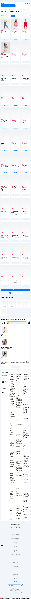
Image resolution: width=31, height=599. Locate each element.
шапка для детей (25, 497)
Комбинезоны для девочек (19, 397)
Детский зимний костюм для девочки (18, 408)
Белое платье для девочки (18, 412)
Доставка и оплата (15, 531)
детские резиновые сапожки (18, 518)
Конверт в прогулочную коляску (12, 445)
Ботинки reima (25, 395)
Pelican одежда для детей (26, 445)
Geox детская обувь (26, 378)
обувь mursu (25, 412)
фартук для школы (12, 396)
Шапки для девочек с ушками (26, 514)
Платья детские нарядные (12, 510)
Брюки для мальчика (11, 477)
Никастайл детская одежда (26, 441)
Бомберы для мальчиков (11, 497)
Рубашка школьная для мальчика (12, 391)
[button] (8, 5)
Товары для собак (15, 574)
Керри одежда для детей (26, 436)
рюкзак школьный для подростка (26, 496)
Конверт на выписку (11, 428)
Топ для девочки (25, 492)
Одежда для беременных (18, 446)
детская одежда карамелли (25, 462)
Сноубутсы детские (18, 502)
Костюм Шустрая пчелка (6, 347)
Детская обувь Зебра (25, 384)
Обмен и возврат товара (15, 534)
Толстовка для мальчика (12, 484)
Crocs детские (18, 513)
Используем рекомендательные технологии (15, 590)
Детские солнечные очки (25, 511)
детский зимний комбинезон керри (19, 482)
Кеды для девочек (19, 443)
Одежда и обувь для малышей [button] (4, 377)
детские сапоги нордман (18, 506)
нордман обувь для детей (19, 511)
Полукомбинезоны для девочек (19, 424)
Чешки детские (18, 512)
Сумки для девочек (26, 516)
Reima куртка (18, 474)
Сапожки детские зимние (26, 386)
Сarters (24, 449)
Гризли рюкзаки (12, 377)
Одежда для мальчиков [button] (4, 380)
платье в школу (12, 389)
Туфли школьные (12, 399)
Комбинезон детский (18, 449)
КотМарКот (25, 478)
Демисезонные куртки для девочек (19, 393)
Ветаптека (15, 578)
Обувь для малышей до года (12, 455)
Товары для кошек (15, 571)
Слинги (17, 447)
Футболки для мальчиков (12, 479)
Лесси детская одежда (25, 426)
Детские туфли (18, 444)
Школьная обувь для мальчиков (12, 401)
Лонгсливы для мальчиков (12, 504)
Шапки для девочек (26, 502)
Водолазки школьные (11, 423)
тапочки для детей (19, 516)
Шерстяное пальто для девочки (19, 426)
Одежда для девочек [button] (4, 382)
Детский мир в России (12, 592)
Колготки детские (26, 481)
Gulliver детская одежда (25, 419)
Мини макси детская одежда (25, 463)
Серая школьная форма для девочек (12, 393)
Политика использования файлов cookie (16, 539)
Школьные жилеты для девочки (12, 418)
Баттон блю (25, 437)
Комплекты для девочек (13, 9)
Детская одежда (18, 8)
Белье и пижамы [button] (4, 393)
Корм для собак (15, 575)
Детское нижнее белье (25, 489)
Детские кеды (25, 414)
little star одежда (26, 466)
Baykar (24, 467)
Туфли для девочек (19, 435)
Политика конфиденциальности (15, 538)
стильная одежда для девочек (18, 384)
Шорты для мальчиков (11, 498)
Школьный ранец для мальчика (12, 385)
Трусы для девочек (26, 483)
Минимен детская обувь (26, 457)
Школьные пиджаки (11, 425)
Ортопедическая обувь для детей (18, 504)
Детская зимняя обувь (25, 404)
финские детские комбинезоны (19, 471)
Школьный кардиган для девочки (11, 408)
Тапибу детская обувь (25, 375)
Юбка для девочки (12, 514)
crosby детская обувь (25, 458)
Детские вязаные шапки (25, 509)
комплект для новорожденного (12, 468)
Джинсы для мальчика (11, 506)
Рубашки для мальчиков (11, 486)
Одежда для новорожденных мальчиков (12, 457)
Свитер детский (18, 497)
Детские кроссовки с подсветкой (18, 508)
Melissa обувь (25, 406)
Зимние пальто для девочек (12, 513)
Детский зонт (25, 517)
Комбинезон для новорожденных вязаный (12, 462)
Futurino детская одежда (25, 443)
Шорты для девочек (18, 404)
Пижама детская (25, 484)
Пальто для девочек (19, 400)
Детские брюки (18, 496)
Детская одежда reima (25, 424)
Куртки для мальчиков (11, 470)
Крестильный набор (12, 447)
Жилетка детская (18, 477)
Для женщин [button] (4, 388)
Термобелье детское (18, 486)
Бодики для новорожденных (12, 434)
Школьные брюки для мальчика (12, 381)
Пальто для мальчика (11, 493)
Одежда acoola (25, 417)
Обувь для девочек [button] (3, 386)
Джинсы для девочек (18, 410)
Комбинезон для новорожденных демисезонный (12, 466)
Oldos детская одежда (25, 422)
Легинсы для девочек (18, 386)
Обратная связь (15, 542)
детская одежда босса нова (25, 451)
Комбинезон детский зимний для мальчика (12, 491)
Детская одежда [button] (4, 389)
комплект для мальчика (12, 482)
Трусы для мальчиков (25, 487)
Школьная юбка (12, 386)
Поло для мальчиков (11, 488)
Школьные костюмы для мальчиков (11, 405)
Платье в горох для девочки (19, 428)
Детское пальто (18, 489)
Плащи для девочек (19, 475)
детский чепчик (25, 493)
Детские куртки (18, 455)
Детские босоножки (25, 397)
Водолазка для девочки (18, 432)
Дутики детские (25, 403)
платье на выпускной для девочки (12, 432)
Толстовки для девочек (12, 516)
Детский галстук (25, 506)
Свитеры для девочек (18, 391)
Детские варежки (26, 494)
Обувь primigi (25, 387)
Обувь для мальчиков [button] (3, 384)
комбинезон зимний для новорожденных (12, 443)
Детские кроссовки (18, 515)
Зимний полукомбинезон (19, 495)
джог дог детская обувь (25, 377)
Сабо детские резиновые (25, 409)
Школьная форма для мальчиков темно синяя (12, 414)
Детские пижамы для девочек (18, 389)
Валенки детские (25, 380)
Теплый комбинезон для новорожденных (12, 452)
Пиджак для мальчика (18, 493)
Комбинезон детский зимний (18, 453)
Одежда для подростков (18, 466)
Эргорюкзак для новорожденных (12, 440)
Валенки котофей (26, 394)
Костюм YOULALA (5, 335)
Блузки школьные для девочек (12, 383)
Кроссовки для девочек (18, 437)
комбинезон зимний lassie (18, 472)
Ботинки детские (26, 407)
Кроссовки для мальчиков (18, 434)
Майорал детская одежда (25, 434)
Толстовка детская (19, 476)
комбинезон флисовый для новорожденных (12, 460)
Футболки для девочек (18, 378)
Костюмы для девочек (18, 419)
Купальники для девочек (25, 479)
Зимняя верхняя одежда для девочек (19, 402)
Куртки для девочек (19, 423)
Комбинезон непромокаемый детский (18, 461)
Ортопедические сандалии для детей (26, 401)
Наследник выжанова (25, 430)
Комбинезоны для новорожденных (12, 438)
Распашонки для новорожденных (12, 436)
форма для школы (12, 374)
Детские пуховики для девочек (19, 395)
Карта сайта (15, 543)
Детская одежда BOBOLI (25, 476)
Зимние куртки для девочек (19, 406)
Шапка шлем (25, 501)
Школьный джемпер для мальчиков (11, 421)
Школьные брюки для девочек (12, 398)
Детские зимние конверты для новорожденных (12, 450)
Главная (2, 8)
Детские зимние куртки (18, 488)
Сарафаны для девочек (12, 395)
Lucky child (25, 468)
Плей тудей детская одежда (26, 420)
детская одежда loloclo (25, 448)
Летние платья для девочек (19, 415)
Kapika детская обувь (25, 432)
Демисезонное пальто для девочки (19, 380)
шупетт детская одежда (25, 428)
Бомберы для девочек (18, 417)
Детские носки (25, 482)
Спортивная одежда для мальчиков (11, 473)
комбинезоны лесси (18, 464)
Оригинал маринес (26, 438)
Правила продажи (15, 535)
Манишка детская (26, 513)
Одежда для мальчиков (11, 502)
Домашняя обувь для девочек (18, 442)
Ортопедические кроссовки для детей (26, 389)
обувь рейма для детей (25, 393)
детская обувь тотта (25, 474)
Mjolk (24, 455)
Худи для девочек (19, 420)
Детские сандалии (26, 391)
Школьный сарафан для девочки (12, 417)
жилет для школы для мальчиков (12, 403)
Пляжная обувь (25, 413)
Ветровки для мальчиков (12, 475)
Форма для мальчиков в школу (12, 379)
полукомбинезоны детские (19, 469)
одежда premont (25, 460)
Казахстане (17, 592)
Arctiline (24, 473)
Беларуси (21, 592)
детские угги (25, 379)
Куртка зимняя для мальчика (12, 481)
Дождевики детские (18, 480)
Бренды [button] (3, 392)
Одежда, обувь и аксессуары (9, 8)
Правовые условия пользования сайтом (15, 589)
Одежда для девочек (4, 9)
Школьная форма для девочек (12, 376)
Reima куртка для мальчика (12, 508)
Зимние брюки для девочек (19, 430)
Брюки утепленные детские (19, 499)
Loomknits (25, 439)
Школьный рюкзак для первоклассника (26, 499)
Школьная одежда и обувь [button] (4, 375)
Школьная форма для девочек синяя (12, 388)
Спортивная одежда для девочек (19, 399)
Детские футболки (19, 467)
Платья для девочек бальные (19, 375)
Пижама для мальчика (11, 495)
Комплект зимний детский (19, 484)
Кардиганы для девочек (18, 377)
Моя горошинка (12, 464)
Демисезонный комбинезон (18, 451)
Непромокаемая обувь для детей (25, 411)
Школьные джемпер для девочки (11, 412)
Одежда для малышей (11, 430)
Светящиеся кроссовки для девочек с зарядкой (19, 439)
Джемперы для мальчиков (12, 500)
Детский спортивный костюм (18, 459)
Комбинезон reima (19, 454)
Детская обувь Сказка (25, 382)
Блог (15, 567)
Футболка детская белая (19, 491)
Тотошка (24, 446)
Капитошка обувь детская (26, 470)
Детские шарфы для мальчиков (26, 508)
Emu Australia (25, 465)
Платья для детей (12, 511)
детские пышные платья (19, 382)
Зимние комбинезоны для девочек (12, 518)
